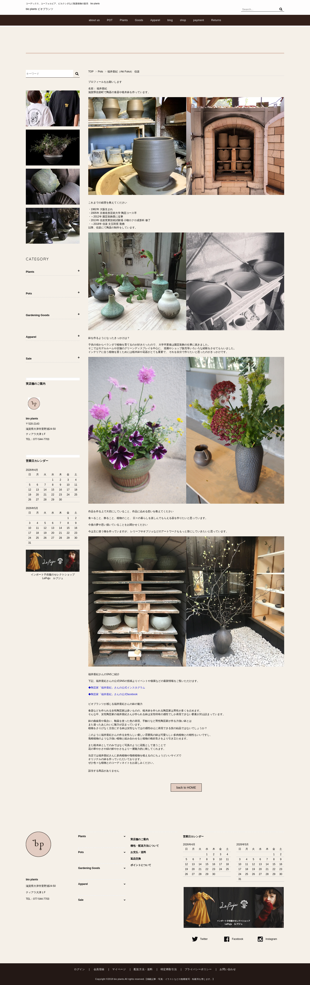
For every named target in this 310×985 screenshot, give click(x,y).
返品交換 (135, 858)
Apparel (155, 20)
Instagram (267, 939)
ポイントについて (140, 865)
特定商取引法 (169, 969)
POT (110, 20)
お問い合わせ (228, 969)
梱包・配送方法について (144, 845)
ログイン (79, 969)
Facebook (233, 939)
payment (198, 20)
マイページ (119, 969)
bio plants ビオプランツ (39, 9)
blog (170, 20)
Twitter (200, 939)
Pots (100, 71)
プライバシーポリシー (198, 969)
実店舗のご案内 (139, 839)
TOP (90, 71)
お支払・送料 (138, 852)
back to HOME (186, 787)
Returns (216, 20)
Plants (124, 20)
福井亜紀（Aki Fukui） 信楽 (123, 71)
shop (183, 20)
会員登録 (99, 969)
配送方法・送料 (143, 969)
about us (94, 20)
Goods (139, 20)
